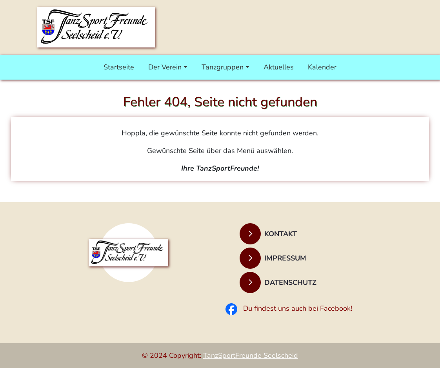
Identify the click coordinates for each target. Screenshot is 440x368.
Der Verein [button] (165, 67)
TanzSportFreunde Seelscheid (250, 355)
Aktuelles (279, 67)
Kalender (322, 67)
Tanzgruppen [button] (223, 67)
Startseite (119, 67)
